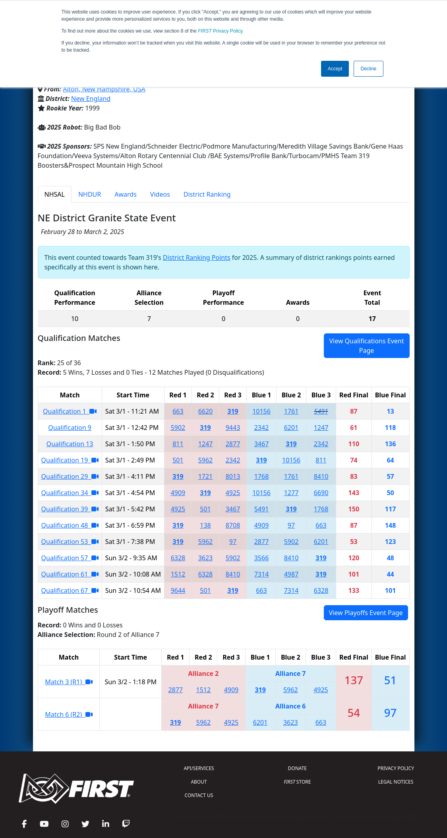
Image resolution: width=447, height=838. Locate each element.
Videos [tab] (160, 194)
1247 (321, 427)
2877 (233, 443)
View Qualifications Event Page (366, 346)
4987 (291, 574)
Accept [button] (335, 69)
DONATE (297, 768)
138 (205, 525)
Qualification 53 (70, 541)
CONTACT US (199, 795)
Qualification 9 (69, 427)
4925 (233, 492)
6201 (291, 427)
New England (90, 98)
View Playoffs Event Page (366, 612)
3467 (261, 443)
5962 (205, 460)
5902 (178, 427)
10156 (261, 411)
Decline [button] (368, 69)
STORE (297, 781)
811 (177, 443)
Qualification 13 (69, 443)
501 (177, 460)
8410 (321, 476)
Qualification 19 (70, 460)
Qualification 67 (70, 590)
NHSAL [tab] (55, 194)
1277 (291, 492)
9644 (178, 590)
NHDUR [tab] (89, 194)
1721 (205, 476)
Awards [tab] (125, 194)
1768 (261, 476)
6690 (321, 492)
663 (177, 411)
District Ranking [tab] (207, 194)
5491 (321, 411)
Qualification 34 (70, 492)
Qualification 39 (70, 509)
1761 (291, 411)
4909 (178, 492)
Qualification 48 (70, 525)
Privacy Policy (220, 31)
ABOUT (199, 781)
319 (232, 411)
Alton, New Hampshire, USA (104, 89)
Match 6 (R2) (68, 714)
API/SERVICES (199, 768)
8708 (233, 525)
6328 (178, 558)
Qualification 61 (70, 574)
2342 (261, 427)
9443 (233, 427)
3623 (205, 558)
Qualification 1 (70, 411)
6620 (205, 411)
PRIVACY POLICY (395, 768)
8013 (233, 476)
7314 (261, 574)
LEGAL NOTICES (396, 781)
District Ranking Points (196, 257)
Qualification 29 (70, 476)
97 (291, 525)
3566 (261, 558)
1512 (178, 574)
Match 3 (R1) (68, 681)
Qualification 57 (70, 558)
